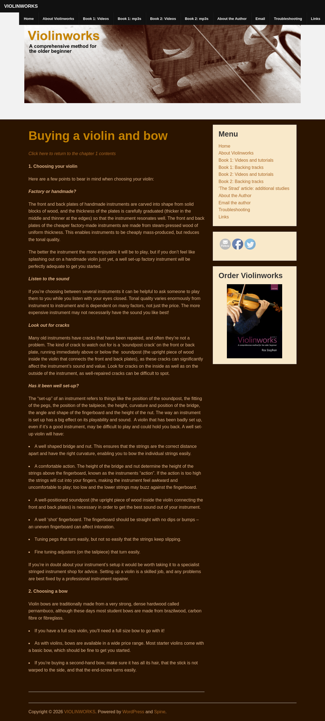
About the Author (232, 19)
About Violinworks (58, 19)
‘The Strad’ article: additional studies (254, 188)
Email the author (235, 202)
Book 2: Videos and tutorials (246, 174)
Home (29, 19)
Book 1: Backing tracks (241, 167)
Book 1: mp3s (129, 19)
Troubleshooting (288, 19)
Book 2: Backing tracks (241, 181)
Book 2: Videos (163, 19)
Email (260, 19)
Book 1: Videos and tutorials (246, 160)
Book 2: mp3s (196, 19)
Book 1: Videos (96, 19)
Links (315, 19)
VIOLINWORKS (21, 6)
